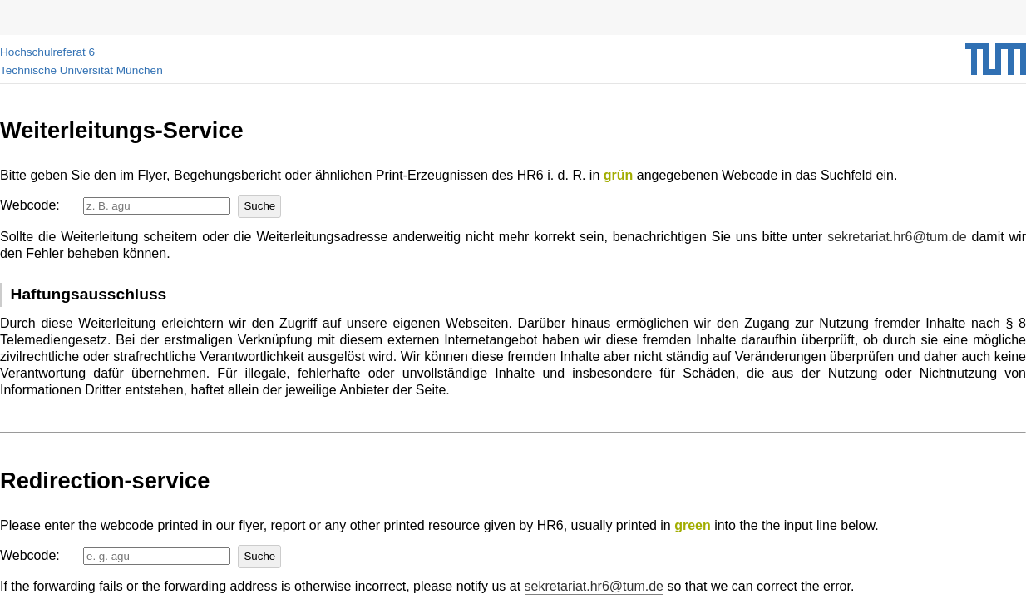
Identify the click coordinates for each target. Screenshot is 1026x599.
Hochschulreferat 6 (47, 52)
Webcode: (30, 205)
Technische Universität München (81, 70)
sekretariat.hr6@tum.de (896, 237)
